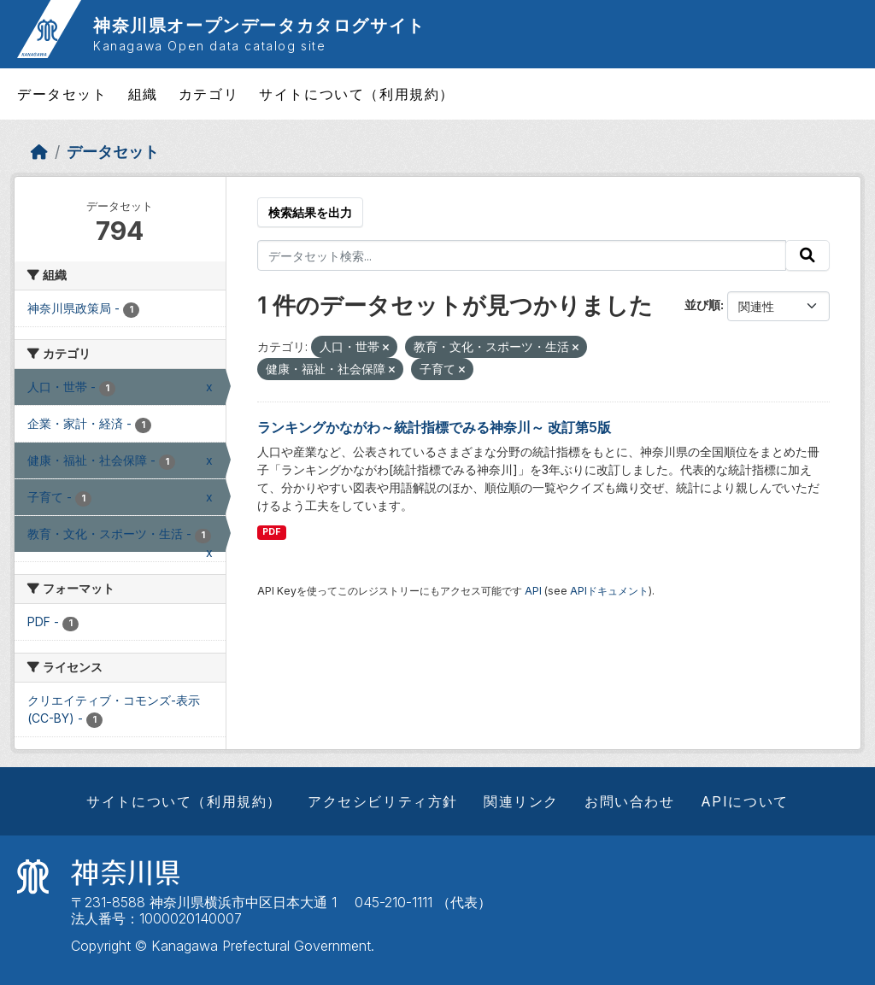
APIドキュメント (609, 590)
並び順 (702, 304)
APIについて (745, 801)
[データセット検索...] (522, 255)
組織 (143, 94)
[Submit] (807, 255)
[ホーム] (39, 152)
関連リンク (521, 801)
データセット (62, 94)
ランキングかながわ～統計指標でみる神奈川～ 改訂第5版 (434, 427)
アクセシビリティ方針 (383, 801)
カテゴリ (208, 94)
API (533, 590)
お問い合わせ (629, 801)
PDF (271, 531)
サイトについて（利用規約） (357, 94)
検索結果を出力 (310, 212)
